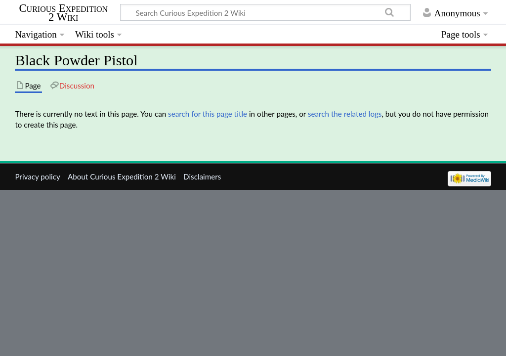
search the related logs (345, 113)
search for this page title (207, 113)
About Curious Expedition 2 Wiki (122, 176)
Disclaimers (202, 176)
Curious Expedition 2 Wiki (63, 13)
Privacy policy (37, 176)
